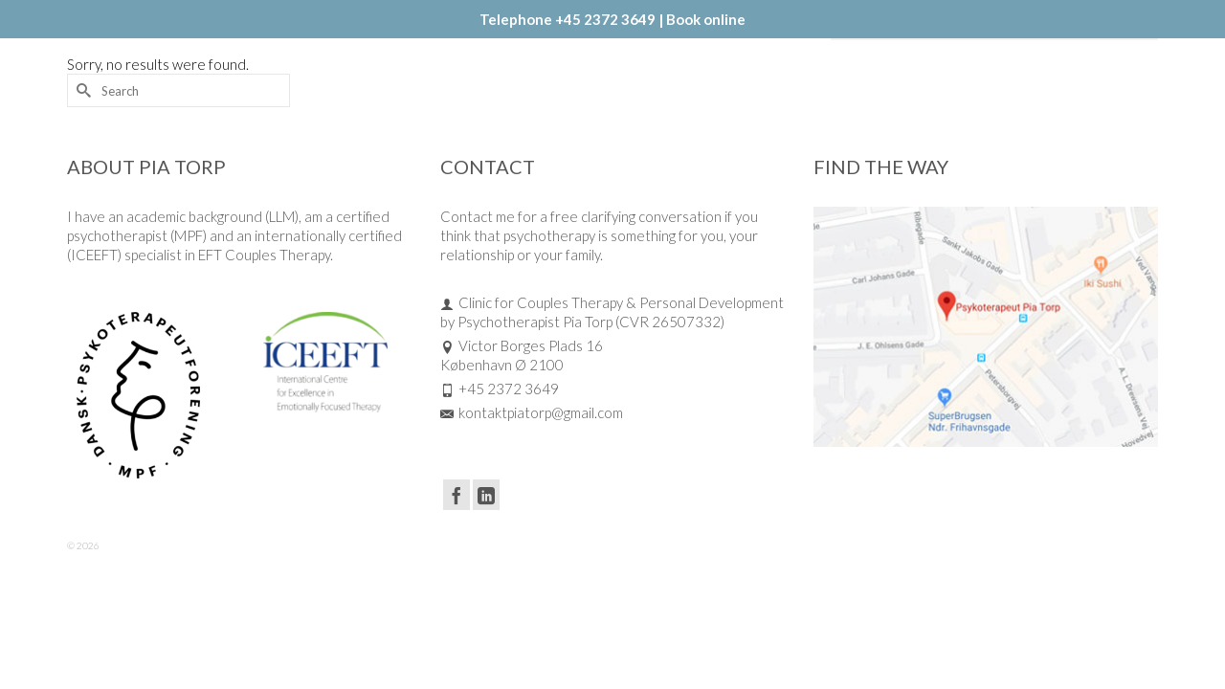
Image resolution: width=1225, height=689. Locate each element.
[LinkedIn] (486, 552)
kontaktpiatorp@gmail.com (531, 469)
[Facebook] (456, 552)
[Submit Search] (81, 148)
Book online (706, 19)
